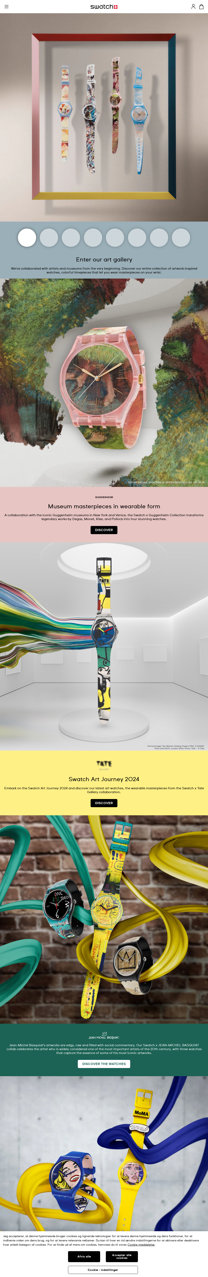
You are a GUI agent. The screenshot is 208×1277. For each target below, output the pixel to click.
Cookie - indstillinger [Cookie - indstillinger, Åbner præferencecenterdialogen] (103, 1270)
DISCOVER (104, 530)
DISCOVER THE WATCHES (104, 1064)
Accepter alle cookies (121, 1257)
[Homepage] (104, 6)
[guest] (193, 6)
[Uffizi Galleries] (115, 238)
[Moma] (49, 238)
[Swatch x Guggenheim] (181, 238)
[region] (104, 1254)
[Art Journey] (27, 238)
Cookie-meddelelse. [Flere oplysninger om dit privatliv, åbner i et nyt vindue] (141, 1244)
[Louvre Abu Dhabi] (93, 238)
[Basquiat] (137, 238)
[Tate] (159, 238)
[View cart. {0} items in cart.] (201, 6)
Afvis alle (84, 1256)
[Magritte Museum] (71, 238)
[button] (6, 6)
